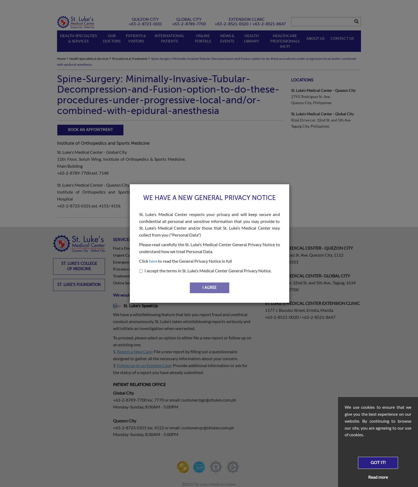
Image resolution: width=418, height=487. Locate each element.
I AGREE (209, 288)
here (153, 261)
